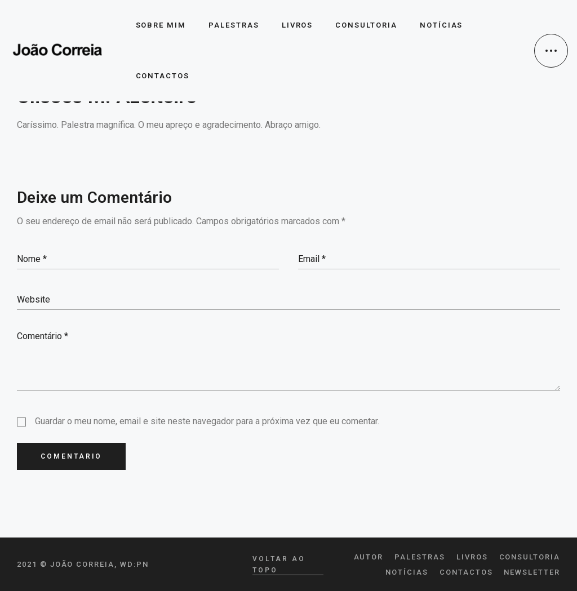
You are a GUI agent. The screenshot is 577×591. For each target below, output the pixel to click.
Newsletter (532, 572)
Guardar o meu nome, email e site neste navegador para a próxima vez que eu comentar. (207, 421)
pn (142, 564)
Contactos (466, 572)
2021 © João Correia (65, 564)
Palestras (419, 557)
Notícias (406, 572)
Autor (369, 557)
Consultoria (529, 557)
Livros (472, 557)
